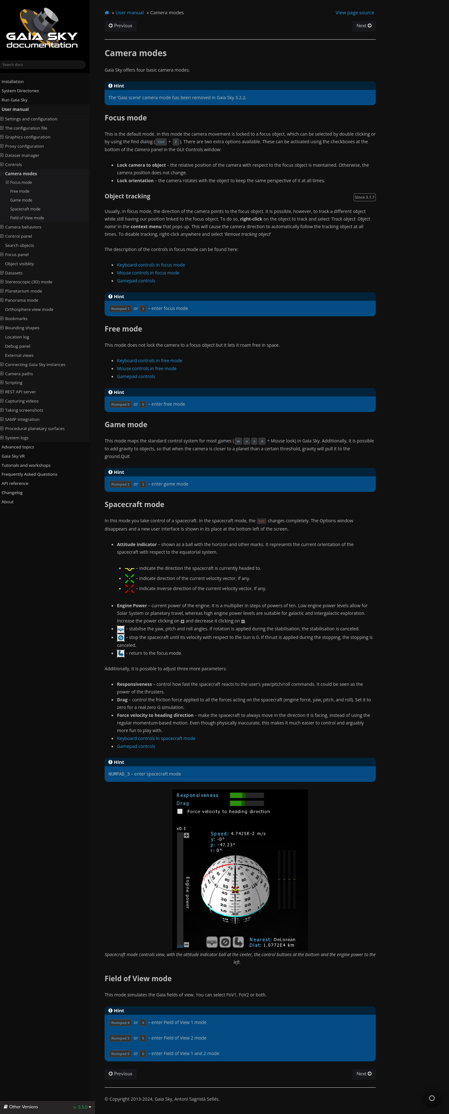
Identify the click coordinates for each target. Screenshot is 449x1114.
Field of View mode (32, 217)
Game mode (27, 200)
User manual (18, 109)
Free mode (25, 191)
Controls (16, 164)
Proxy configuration (27, 146)
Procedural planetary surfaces (37, 428)
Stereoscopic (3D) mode (31, 282)
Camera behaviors (26, 227)
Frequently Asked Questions (32, 474)
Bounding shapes (25, 328)
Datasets (16, 272)
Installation (15, 81)
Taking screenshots (27, 410)
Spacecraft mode (31, 209)
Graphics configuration (30, 137)
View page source (360, 12)
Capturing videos (24, 401)
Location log (22, 337)
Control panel (21, 236)
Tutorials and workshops (29, 465)
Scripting (16, 382)
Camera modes (23, 174)
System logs (19, 438)
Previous (126, 25)
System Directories (23, 90)
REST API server (23, 392)
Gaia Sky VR (16, 456)
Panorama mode (24, 300)
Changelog (17, 492)
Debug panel (23, 346)
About (10, 502)
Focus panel (19, 254)
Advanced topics (21, 447)
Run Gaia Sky (17, 100)
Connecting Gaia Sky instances (38, 364)
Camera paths (21, 373)
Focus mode (24, 182)
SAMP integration (25, 419)
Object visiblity (24, 263)
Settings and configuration (34, 118)
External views (24, 355)
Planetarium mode (26, 291)
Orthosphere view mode (34, 309)
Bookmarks (19, 318)
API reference (20, 483)
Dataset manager (25, 155)
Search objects (24, 245)
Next (368, 25)
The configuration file (29, 128)
